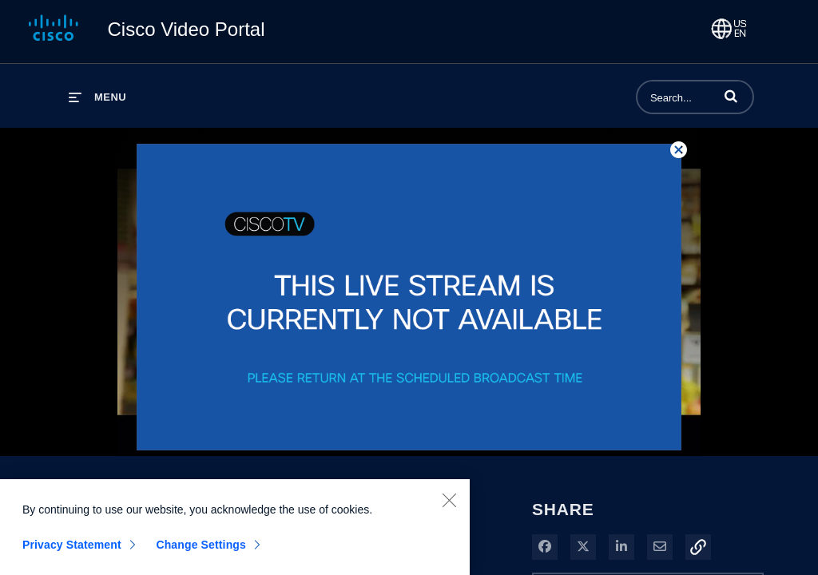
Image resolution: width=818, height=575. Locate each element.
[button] (731, 95)
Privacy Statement (71, 549)
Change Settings (201, 549)
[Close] (449, 505)
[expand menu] (97, 97)
